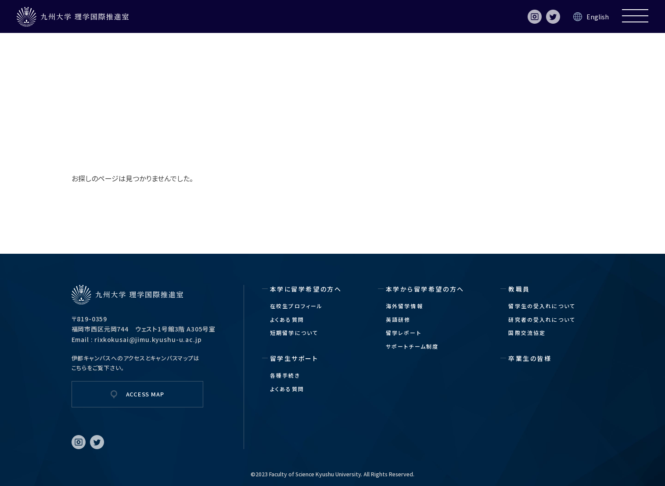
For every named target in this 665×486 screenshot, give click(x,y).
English (597, 16)
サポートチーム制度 (412, 346)
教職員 (519, 288)
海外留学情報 (404, 306)
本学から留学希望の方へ (425, 288)
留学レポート (403, 332)
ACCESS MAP (145, 394)
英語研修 (398, 319)
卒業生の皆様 (529, 358)
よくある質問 (287, 319)
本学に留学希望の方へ (305, 288)
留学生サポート (294, 358)
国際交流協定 (527, 332)
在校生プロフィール (296, 306)
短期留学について (294, 332)
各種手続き (285, 375)
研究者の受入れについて (541, 319)
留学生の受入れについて (541, 306)
